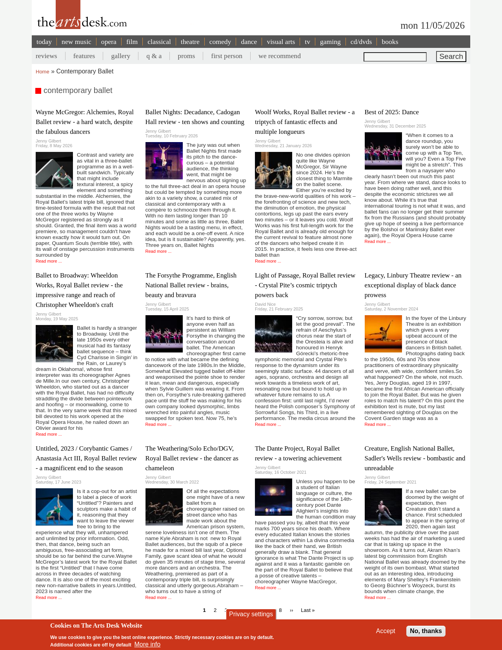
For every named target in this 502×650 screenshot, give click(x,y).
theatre (190, 42)
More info (148, 644)
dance (249, 42)
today (44, 42)
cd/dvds (361, 42)
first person (226, 56)
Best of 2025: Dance (392, 112)
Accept (385, 631)
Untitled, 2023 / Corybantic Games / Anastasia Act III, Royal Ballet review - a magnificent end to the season (86, 458)
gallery (120, 56)
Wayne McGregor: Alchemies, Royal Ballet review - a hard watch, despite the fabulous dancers (85, 121)
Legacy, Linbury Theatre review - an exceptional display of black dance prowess (413, 285)
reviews (46, 56)
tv (307, 42)
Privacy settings (251, 614)
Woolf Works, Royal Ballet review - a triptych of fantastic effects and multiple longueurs (305, 121)
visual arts (281, 42)
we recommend (279, 56)
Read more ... (49, 261)
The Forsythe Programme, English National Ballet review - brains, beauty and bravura (191, 285)
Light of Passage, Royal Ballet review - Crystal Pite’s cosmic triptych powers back (305, 285)
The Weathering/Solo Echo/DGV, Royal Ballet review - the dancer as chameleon (192, 458)
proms (186, 56)
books (390, 42)
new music (76, 42)
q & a (154, 56)
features (84, 56)
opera (108, 42)
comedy (220, 42)
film (132, 42)
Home (42, 72)
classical (159, 42)
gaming (330, 42)
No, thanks (426, 631)
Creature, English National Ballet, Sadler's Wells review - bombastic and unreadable (415, 458)
